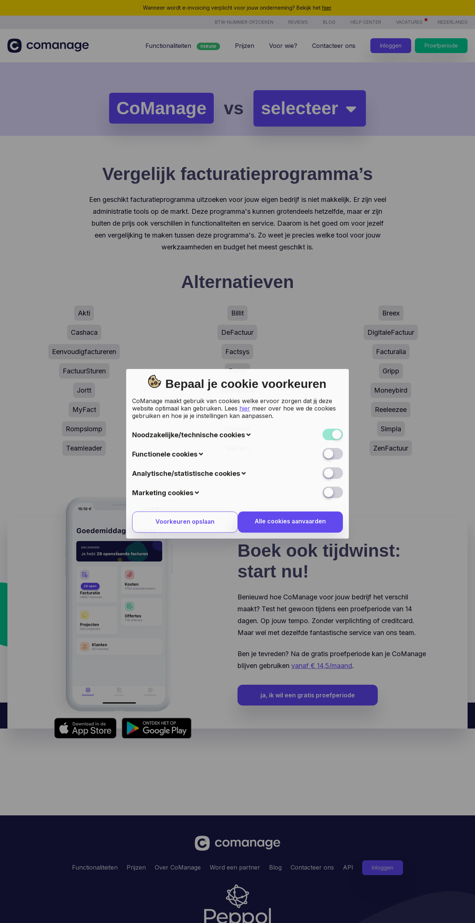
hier (244, 254)
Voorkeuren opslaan (184, 368)
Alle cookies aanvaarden (291, 368)
